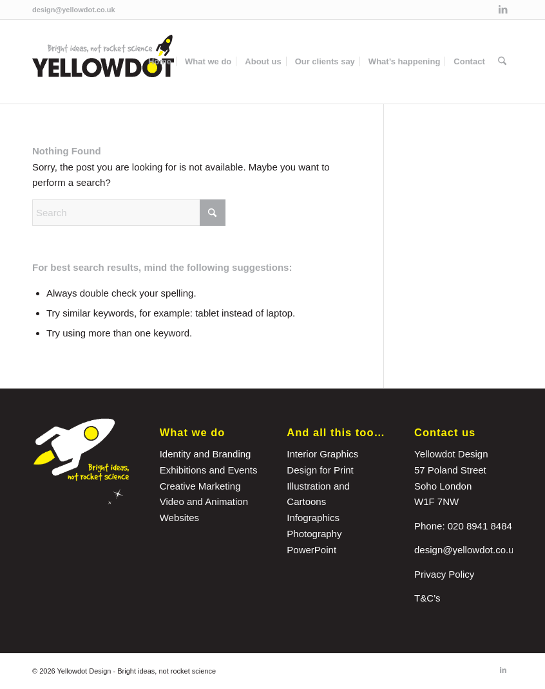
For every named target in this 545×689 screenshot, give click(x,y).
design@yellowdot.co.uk (73, 10)
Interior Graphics (322, 453)
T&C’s (427, 598)
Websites (179, 517)
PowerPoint (311, 549)
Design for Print (320, 469)
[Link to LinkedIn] (503, 9)
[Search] (502, 62)
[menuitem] (160, 62)
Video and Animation (204, 501)
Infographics (313, 517)
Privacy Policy (444, 574)
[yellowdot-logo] (103, 62)
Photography (314, 533)
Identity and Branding (205, 453)
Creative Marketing (200, 486)
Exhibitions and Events (209, 469)
